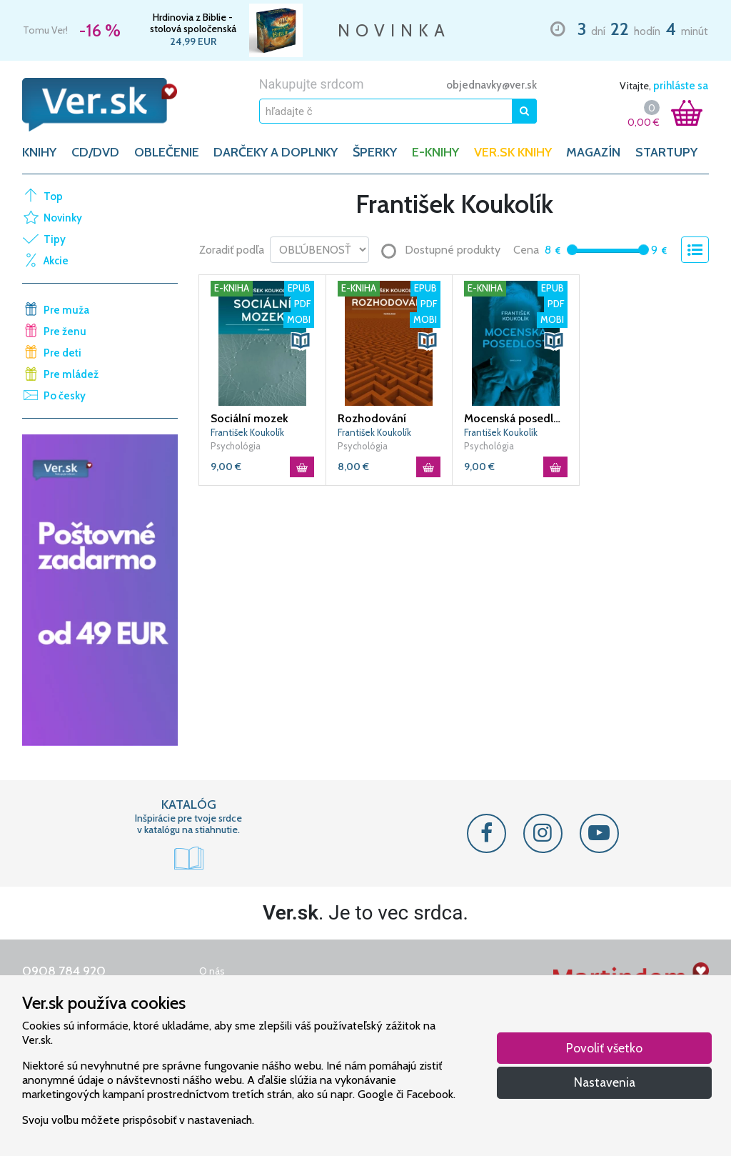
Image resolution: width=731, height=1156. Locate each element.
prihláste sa (680, 85)
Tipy (55, 239)
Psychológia (236, 446)
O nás (212, 971)
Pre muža (66, 310)
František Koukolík (247, 432)
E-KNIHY (435, 152)
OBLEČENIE (166, 152)
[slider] (572, 249)
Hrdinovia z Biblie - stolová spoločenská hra (193, 22)
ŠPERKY (375, 152)
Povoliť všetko (604, 1047)
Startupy (666, 152)
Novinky (63, 217)
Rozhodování (372, 418)
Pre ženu (65, 331)
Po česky (65, 395)
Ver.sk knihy (513, 152)
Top (53, 196)
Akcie (56, 260)
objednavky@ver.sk (491, 85)
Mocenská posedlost (516, 418)
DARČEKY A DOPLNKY (275, 152)
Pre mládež (71, 374)
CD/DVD (95, 152)
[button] (301, 341)
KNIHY (39, 152)
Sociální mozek (249, 418)
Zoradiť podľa (231, 249)
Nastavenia (604, 1082)
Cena (526, 249)
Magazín (593, 152)
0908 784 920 (64, 971)
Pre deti (62, 353)
